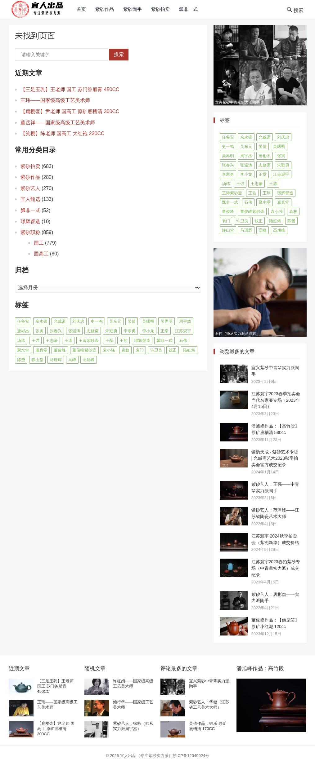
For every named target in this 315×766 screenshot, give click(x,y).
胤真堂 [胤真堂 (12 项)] (41, 350)
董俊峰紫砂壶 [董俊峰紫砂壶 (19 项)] (84, 350)
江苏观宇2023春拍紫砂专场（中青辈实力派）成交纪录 (275, 568)
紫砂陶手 (132, 9)
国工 (39, 243)
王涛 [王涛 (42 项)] (68, 340)
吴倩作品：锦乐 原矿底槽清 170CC (208, 726)
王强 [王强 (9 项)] (35, 340)
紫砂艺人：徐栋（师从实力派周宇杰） (133, 726)
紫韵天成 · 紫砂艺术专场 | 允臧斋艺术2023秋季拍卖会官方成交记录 (275, 458)
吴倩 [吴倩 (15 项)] (132, 321)
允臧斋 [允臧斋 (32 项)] (60, 321)
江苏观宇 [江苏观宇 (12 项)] (183, 331)
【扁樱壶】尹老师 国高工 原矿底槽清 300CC (69, 111)
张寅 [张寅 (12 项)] (39, 331)
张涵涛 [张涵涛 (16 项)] (74, 331)
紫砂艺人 (30, 188)
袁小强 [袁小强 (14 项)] (109, 350)
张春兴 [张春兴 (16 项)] (56, 331)
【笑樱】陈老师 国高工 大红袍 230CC (62, 133)
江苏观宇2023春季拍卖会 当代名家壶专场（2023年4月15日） (275, 400)
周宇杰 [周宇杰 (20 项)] (185, 321)
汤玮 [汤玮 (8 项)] (21, 340)
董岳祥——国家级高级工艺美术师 (57, 122)
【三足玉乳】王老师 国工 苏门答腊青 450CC (69, 89)
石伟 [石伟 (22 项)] (183, 340)
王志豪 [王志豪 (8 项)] (52, 340)
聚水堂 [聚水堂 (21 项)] (23, 350)
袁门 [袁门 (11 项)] (140, 350)
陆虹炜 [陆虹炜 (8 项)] (189, 350)
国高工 (41, 253)
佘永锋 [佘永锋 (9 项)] (41, 321)
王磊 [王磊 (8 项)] (109, 340)
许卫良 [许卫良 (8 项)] (156, 350)
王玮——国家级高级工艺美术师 (55, 100)
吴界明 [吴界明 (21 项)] (166, 321)
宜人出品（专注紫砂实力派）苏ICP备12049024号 (164, 755)
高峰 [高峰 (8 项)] (72, 359)
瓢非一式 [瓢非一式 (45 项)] (164, 340)
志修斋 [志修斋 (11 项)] (93, 331)
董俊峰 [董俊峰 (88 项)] (60, 350)
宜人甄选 (30, 199)
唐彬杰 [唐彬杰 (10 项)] (23, 331)
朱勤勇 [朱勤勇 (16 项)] (111, 331)
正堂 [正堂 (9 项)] (164, 331)
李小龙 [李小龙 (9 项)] (148, 331)
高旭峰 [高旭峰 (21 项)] (89, 359)
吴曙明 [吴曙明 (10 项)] (148, 321)
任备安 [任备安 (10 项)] (23, 321)
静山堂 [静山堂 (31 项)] (37, 359)
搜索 (119, 54)
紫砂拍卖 (160, 9)
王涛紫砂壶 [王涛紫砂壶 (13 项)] (89, 340)
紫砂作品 (104, 9)
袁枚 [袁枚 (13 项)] (125, 350)
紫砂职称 (30, 232)
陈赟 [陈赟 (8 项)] (21, 359)
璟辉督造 (30, 221)
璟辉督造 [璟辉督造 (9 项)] (142, 340)
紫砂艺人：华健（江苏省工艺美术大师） (209, 705)
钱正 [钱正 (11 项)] (173, 350)
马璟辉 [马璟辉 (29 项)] (56, 359)
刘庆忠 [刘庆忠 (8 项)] (78, 321)
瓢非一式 (188, 9)
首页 (81, 9)
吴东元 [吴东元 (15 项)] (115, 321)
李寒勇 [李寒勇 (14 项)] (130, 331)
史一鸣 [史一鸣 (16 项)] (97, 321)
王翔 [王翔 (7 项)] (123, 340)
